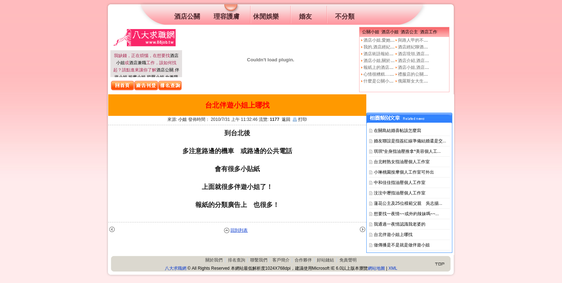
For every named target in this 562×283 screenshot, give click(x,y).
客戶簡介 (281, 260)
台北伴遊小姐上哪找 (393, 234)
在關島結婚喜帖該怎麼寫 (397, 130)
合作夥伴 (303, 260)
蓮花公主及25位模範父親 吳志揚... (408, 203)
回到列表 (239, 230)
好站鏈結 (325, 260)
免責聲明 (348, 260)
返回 (286, 119)
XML (393, 268)
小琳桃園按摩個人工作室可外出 (404, 172)
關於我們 (214, 260)
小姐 (182, 119)
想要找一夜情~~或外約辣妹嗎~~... (406, 213)
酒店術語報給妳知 (380, 53)
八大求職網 (175, 268)
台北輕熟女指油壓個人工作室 (402, 161)
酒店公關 (164, 69)
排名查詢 (236, 260)
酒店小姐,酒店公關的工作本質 (426, 67)
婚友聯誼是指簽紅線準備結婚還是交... (410, 140)
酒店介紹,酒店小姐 (415, 60)
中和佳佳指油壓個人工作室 (399, 182)
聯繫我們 (258, 260)
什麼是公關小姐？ (380, 81)
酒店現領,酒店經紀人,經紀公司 (427, 53)
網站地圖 (376, 268)
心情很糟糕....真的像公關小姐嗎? (395, 74)
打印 (300, 119)
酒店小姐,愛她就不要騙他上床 (391, 40)
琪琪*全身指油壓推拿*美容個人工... (407, 151)
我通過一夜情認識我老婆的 (399, 224)
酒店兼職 (137, 62)
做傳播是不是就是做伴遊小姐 (402, 244)
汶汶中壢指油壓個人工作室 (399, 192)
